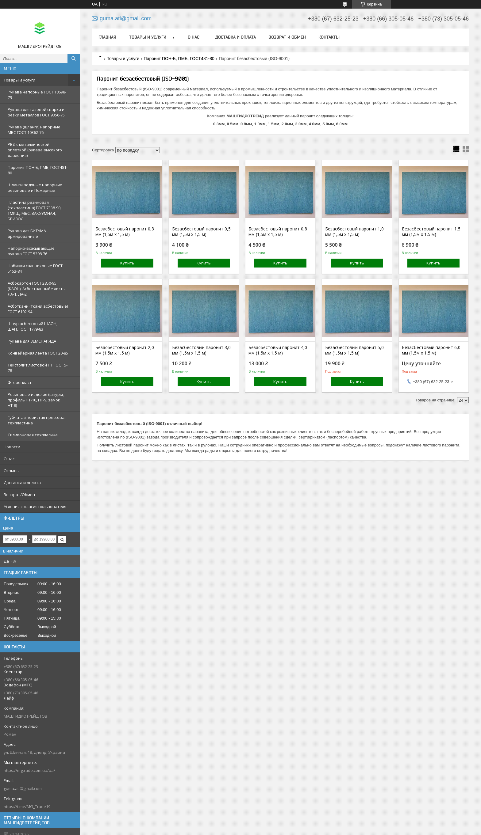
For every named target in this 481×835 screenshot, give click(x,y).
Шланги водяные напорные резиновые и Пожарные (35, 187)
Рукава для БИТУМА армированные (27, 233)
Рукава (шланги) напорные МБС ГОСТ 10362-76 (34, 129)
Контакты (329, 37)
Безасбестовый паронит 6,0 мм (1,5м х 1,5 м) (431, 350)
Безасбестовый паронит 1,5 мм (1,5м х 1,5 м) (431, 231)
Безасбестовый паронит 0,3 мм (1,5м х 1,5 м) (124, 231)
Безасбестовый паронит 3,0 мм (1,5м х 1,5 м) (201, 350)
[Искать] (73, 58)
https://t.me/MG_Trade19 (27, 806)
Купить (127, 263)
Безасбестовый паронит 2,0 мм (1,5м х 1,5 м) (124, 350)
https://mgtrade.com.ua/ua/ (29, 770)
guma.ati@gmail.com (23, 788)
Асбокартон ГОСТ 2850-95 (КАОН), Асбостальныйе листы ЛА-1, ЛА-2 (37, 288)
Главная (107, 37)
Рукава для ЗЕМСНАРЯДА (32, 341)
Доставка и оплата (22, 482)
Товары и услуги (19, 80)
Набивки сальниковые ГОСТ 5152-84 (35, 268)
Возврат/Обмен (19, 494)
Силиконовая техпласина (33, 435)
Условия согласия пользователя (35, 506)
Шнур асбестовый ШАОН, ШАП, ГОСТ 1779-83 (32, 326)
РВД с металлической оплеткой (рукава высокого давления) (35, 150)
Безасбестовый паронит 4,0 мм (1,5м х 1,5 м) (277, 350)
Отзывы (12, 470)
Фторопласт (20, 382)
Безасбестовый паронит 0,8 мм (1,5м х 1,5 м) (277, 231)
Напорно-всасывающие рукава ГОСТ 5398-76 (31, 250)
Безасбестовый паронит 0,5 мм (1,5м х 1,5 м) (201, 231)
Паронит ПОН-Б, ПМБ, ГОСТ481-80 (37, 170)
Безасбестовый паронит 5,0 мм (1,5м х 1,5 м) (354, 350)
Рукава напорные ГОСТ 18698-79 (37, 94)
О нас (9, 458)
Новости (12, 447)
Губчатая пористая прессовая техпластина (37, 420)
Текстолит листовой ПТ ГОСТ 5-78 (37, 367)
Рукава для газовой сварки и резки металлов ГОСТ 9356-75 (36, 112)
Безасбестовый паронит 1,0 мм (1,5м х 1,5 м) (354, 231)
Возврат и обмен (287, 37)
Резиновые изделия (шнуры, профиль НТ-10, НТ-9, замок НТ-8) (36, 400)
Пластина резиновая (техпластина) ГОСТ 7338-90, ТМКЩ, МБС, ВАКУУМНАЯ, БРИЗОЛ (34, 210)
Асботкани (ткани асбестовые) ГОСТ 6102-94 (38, 308)
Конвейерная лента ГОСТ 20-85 (38, 353)
